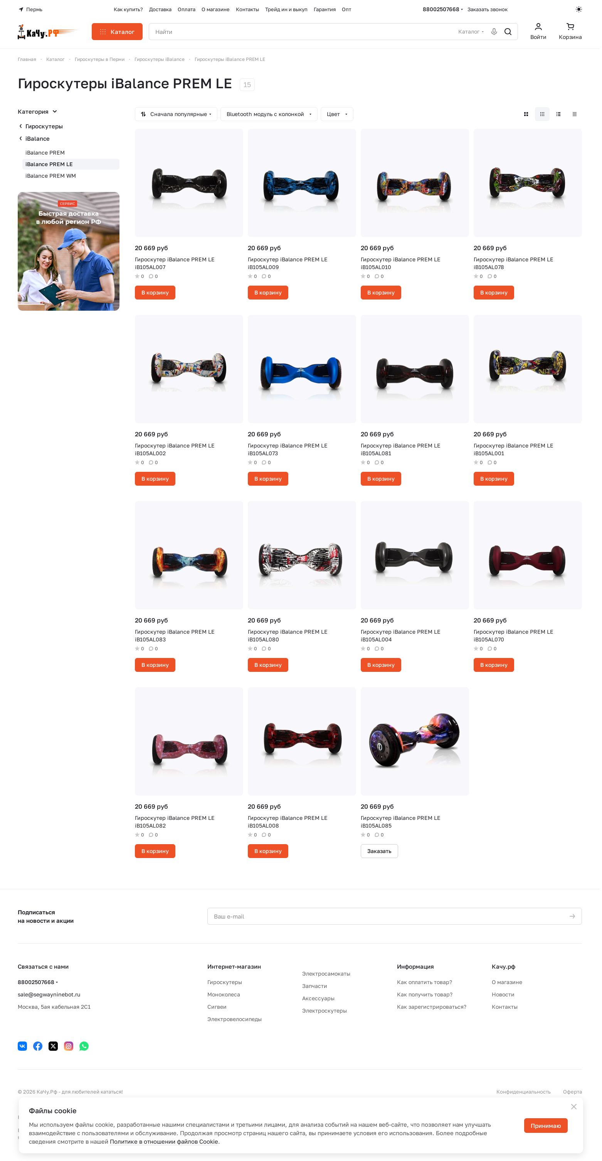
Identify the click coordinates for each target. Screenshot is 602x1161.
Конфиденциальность (523, 1092)
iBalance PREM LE (49, 164)
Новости (503, 994)
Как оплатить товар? (424, 982)
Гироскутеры (44, 126)
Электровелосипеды (234, 1019)
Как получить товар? (424, 994)
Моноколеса (223, 994)
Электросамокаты (326, 973)
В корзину (155, 292)
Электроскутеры (324, 1010)
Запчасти (314, 986)
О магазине (507, 982)
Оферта (572, 1092)
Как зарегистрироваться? (431, 1006)
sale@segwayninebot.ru (49, 994)
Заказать (379, 851)
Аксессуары (318, 998)
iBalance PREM (45, 152)
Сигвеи (217, 1006)
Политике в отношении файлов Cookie (164, 1141)
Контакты (505, 1006)
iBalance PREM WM (50, 175)
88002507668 (441, 9)
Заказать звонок (487, 9)
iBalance (37, 138)
